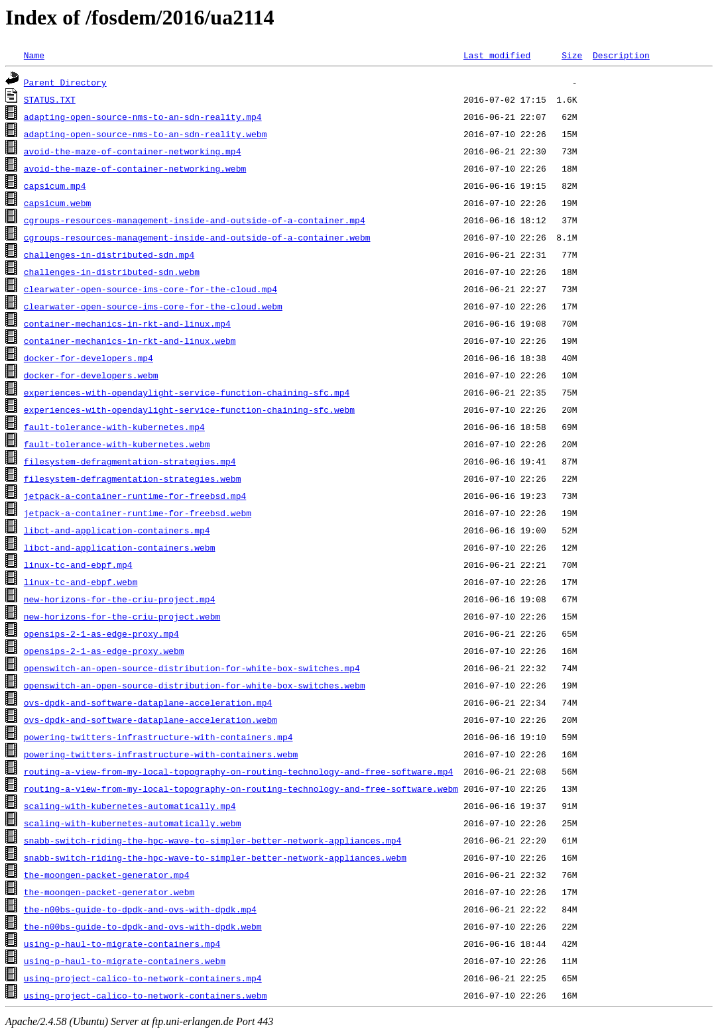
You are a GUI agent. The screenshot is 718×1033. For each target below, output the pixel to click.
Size (572, 55)
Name (34, 55)
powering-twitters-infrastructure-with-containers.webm (161, 754)
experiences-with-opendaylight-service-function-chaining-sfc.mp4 (186, 392)
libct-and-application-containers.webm (119, 547)
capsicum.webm (57, 203)
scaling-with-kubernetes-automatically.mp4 (130, 806)
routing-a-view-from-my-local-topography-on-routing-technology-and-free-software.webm (241, 788)
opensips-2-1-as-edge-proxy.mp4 (101, 633)
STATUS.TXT (50, 99)
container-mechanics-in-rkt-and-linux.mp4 (127, 323)
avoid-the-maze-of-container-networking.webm (135, 168)
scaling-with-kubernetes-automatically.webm (132, 823)
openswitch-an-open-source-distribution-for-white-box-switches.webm (194, 685)
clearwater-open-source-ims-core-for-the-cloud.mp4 (150, 289)
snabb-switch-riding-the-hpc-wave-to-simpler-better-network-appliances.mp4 (212, 840)
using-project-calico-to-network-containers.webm (145, 995)
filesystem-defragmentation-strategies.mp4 (130, 461)
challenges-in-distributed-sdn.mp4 (109, 254)
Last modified (496, 55)
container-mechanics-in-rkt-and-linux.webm (130, 341)
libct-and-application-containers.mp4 (117, 530)
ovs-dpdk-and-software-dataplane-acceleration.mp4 (148, 702)
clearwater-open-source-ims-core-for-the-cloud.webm (153, 306)
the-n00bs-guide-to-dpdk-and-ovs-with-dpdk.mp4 (140, 909)
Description (621, 55)
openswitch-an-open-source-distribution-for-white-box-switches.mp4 (192, 668)
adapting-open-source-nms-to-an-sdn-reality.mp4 (143, 117)
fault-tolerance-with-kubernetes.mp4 (114, 427)
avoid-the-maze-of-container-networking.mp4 (132, 151)
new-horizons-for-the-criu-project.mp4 (119, 599)
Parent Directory (65, 82)
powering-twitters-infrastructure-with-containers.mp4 (158, 737)
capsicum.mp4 (55, 185)
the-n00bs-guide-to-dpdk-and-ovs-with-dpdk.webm (143, 926)
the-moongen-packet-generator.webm (109, 892)
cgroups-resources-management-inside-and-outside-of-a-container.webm (197, 237)
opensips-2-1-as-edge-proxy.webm (104, 651)
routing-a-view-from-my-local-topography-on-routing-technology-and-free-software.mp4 (238, 771)
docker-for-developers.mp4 (88, 358)
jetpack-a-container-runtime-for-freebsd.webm (137, 513)
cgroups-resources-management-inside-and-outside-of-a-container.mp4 (194, 220)
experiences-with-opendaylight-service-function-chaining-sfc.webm (189, 409)
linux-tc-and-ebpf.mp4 (78, 565)
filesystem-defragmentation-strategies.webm (132, 478)
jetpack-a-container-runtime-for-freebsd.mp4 (135, 496)
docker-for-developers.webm (91, 375)
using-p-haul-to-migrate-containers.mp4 (122, 944)
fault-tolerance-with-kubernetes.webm (117, 444)
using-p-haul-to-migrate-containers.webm (124, 961)
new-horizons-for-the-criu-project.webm (122, 616)
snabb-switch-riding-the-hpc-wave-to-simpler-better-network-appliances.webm (215, 857)
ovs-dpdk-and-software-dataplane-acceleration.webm (150, 720)
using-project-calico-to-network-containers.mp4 (143, 978)
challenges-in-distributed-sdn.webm (112, 272)
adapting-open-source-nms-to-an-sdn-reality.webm (145, 134)
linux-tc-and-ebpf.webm (81, 582)
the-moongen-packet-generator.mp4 (107, 875)
